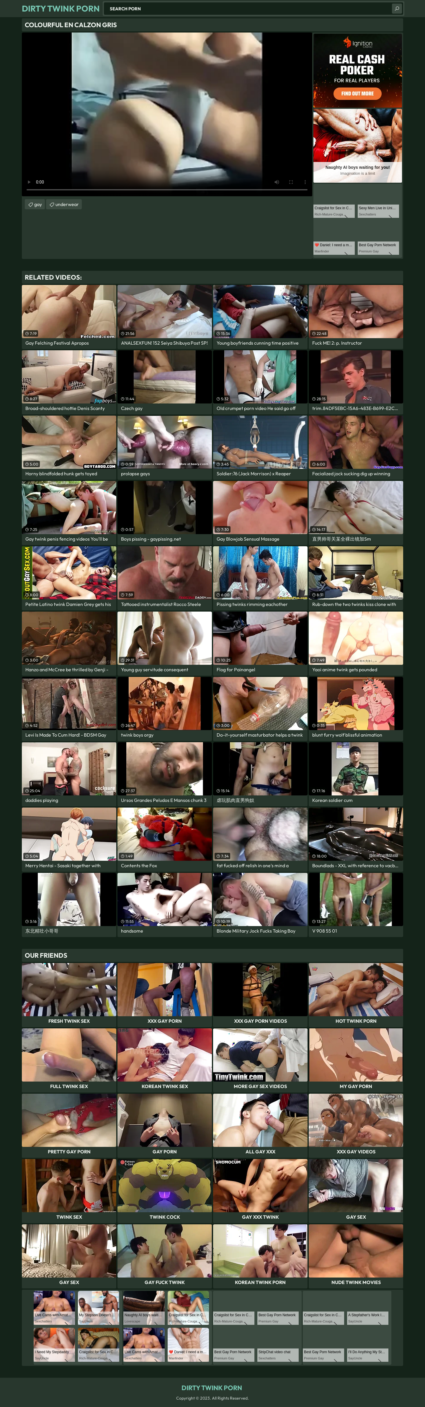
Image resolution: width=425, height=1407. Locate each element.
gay (38, 204)
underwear (67, 204)
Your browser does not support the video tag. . (167, 114)
